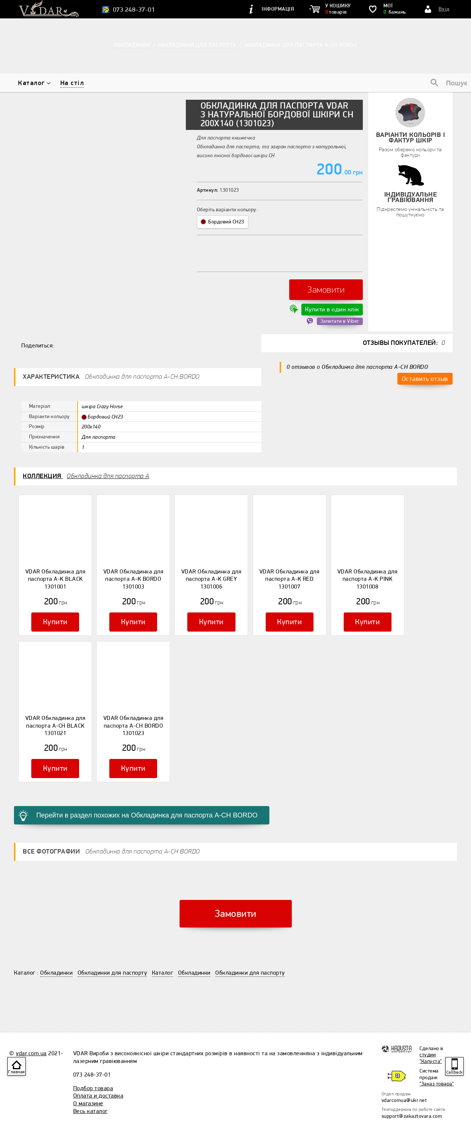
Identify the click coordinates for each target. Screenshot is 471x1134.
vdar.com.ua (31, 1034)
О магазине (88, 1084)
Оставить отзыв (425, 370)
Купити (55, 613)
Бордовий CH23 (222, 222)
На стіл (72, 83)
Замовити (326, 286)
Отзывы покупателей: (404, 337)
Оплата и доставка (98, 1076)
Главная (16, 1072)
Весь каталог (90, 1092)
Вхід (444, 9)
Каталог (31, 83)
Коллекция (86, 470)
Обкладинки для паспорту (112, 953)
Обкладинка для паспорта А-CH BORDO (301, 45)
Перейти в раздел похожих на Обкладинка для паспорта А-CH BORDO (133, 797)
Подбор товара (93, 1069)
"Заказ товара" (436, 1064)
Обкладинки (56, 953)
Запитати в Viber (340, 315)
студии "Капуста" (430, 1038)
